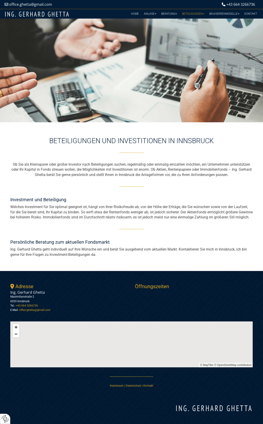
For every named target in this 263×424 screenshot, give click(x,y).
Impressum (117, 385)
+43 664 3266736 (240, 4)
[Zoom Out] (16, 334)
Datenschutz (134, 385)
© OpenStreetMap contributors (233, 365)
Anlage (149, 13)
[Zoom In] (16, 327)
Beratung (168, 13)
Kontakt (250, 13)
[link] (150, 14)
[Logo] (37, 14)
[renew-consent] (5, 419)
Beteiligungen (192, 13)
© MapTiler (206, 365)
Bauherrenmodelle (223, 13)
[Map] (131, 344)
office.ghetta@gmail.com (30, 4)
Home (135, 13)
